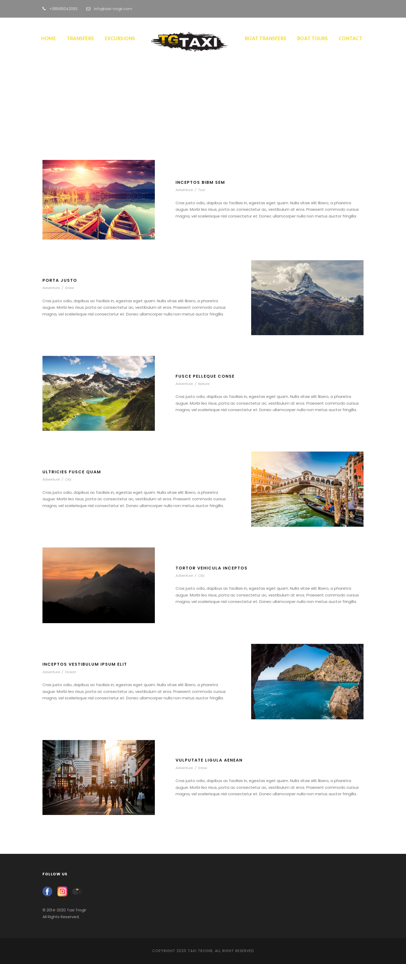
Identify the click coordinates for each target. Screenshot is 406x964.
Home (48, 38)
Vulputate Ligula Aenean (209, 760)
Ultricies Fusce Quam (71, 472)
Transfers (80, 38)
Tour (201, 189)
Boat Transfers (265, 38)
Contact (351, 38)
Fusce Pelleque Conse (205, 376)
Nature (203, 383)
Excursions (120, 38)
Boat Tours (312, 38)
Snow (69, 287)
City (68, 479)
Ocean (70, 672)
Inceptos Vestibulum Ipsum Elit (84, 664)
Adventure (184, 189)
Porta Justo (59, 280)
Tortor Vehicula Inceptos (212, 568)
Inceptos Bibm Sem (200, 182)
